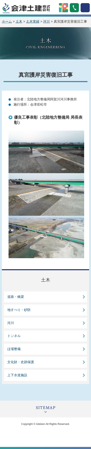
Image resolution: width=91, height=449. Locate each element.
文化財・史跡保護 (20, 362)
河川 (46, 21)
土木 (19, 21)
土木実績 (32, 21)
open (85, 7)
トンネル (14, 336)
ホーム (7, 21)
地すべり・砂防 (19, 310)
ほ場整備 (14, 349)
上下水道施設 (17, 375)
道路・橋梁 (15, 297)
